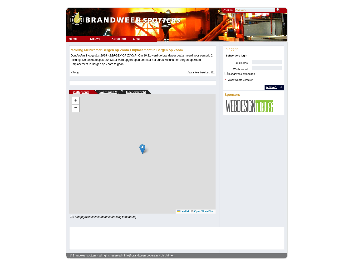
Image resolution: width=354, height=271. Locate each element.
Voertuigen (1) (108, 92)
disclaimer (167, 255)
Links (136, 39)
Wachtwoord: (240, 69)
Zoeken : (229, 10)
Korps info (119, 39)
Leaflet (183, 211)
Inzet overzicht (136, 92)
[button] (142, 149)
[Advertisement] (173, 238)
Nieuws (95, 39)
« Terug (75, 72)
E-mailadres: (241, 62)
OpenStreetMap (204, 211)
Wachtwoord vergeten (240, 79)
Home (73, 39)
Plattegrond (81, 92)
